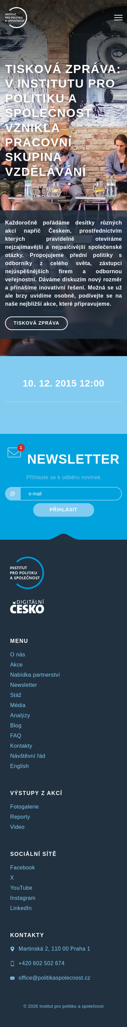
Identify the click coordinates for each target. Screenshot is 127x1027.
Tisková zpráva (36, 323)
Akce (16, 665)
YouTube (21, 888)
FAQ (15, 736)
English (19, 766)
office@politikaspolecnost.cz (50, 978)
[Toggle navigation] (118, 17)
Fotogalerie (24, 807)
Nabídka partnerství (35, 675)
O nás (17, 654)
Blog (16, 725)
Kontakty (21, 746)
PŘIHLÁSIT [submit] (64, 509)
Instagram (23, 898)
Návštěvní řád (27, 756)
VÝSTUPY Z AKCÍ (36, 793)
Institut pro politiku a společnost (71, 1006)
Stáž (16, 695)
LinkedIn (21, 908)
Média (18, 705)
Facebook (22, 867)
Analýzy (20, 715)
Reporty (20, 817)
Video (17, 827)
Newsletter (23, 685)
